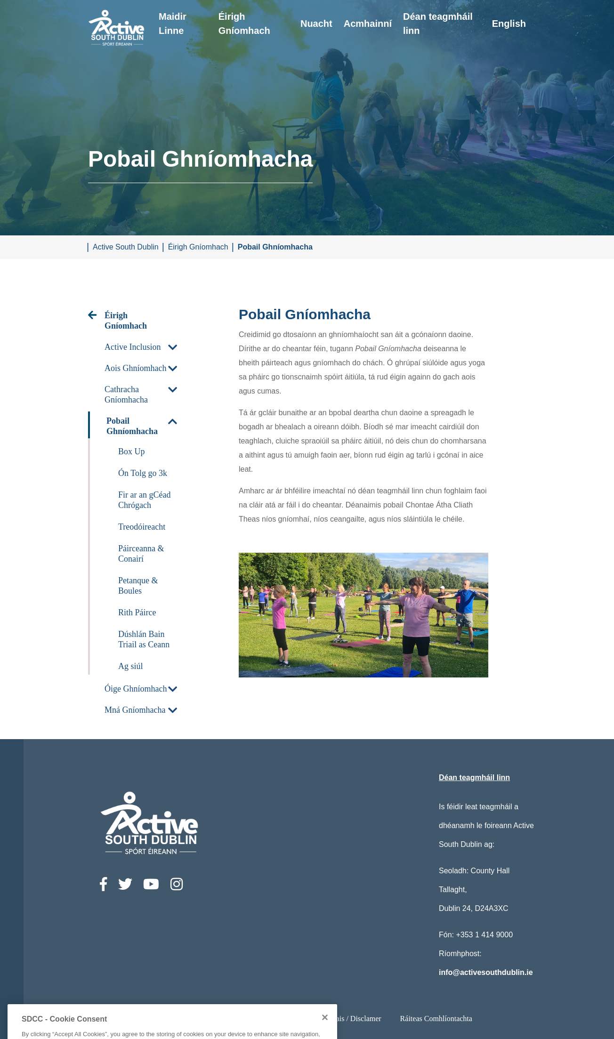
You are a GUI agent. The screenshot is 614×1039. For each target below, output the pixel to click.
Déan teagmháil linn (438, 23)
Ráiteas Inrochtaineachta (202, 1019)
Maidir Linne (172, 23)
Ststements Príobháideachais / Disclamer (320, 1019)
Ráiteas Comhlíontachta (436, 1019)
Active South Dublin (126, 247)
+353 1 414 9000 (484, 935)
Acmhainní (368, 23)
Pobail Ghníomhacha (275, 247)
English (509, 23)
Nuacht (316, 23)
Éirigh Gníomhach (244, 23)
